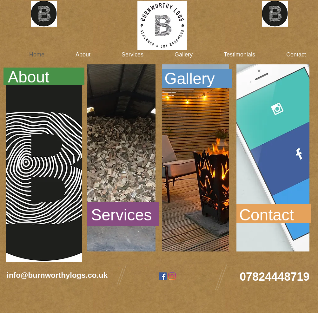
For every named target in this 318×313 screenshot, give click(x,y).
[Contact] (265, 215)
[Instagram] (172, 276)
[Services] (121, 215)
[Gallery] (189, 79)
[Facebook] (163, 276)
